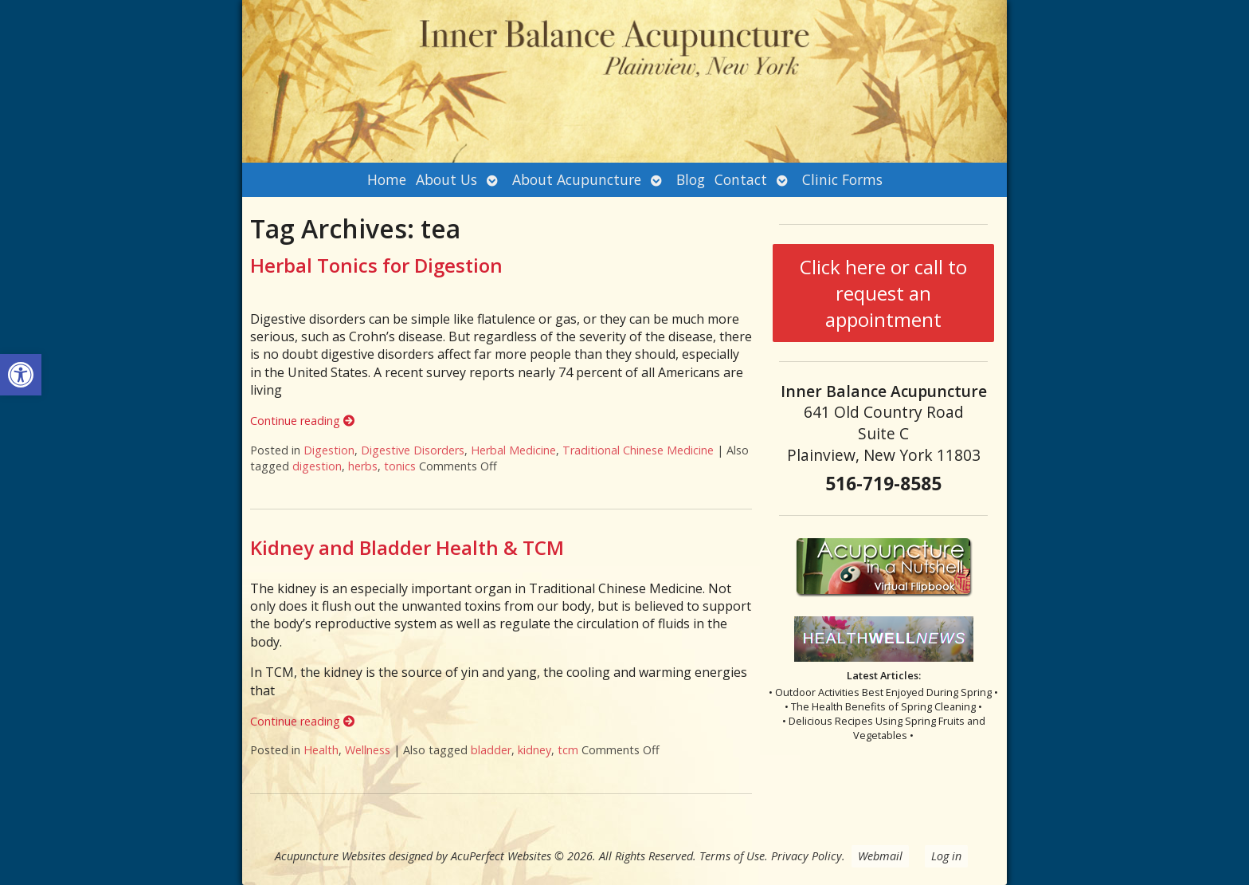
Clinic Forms (842, 179)
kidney (534, 749)
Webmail (880, 855)
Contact (741, 179)
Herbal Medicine (513, 450)
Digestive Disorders (412, 450)
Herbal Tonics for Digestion (376, 265)
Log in (946, 855)
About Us (446, 179)
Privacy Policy (806, 855)
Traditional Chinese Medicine (638, 450)
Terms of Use (732, 855)
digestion (317, 466)
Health (321, 749)
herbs (363, 466)
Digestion (328, 450)
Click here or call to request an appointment (883, 293)
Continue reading (302, 420)
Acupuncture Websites (330, 855)
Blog (690, 179)
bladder (491, 749)
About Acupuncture (576, 179)
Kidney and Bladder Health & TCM (407, 547)
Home (386, 179)
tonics (400, 466)
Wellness (367, 749)
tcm (568, 749)
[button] (20, 374)
